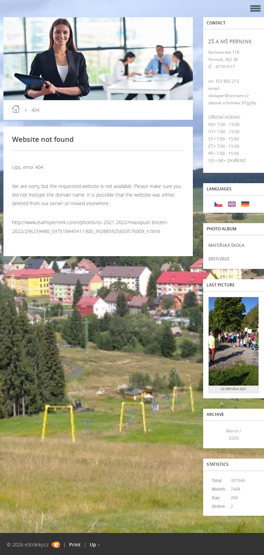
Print (75, 544)
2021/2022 (218, 259)
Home (16, 109)
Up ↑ (95, 544)
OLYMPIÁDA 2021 (233, 389)
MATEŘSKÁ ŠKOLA (226, 245)
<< (215, 435)
